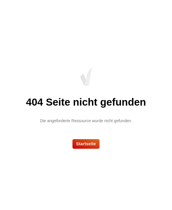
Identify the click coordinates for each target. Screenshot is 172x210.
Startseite (86, 143)
